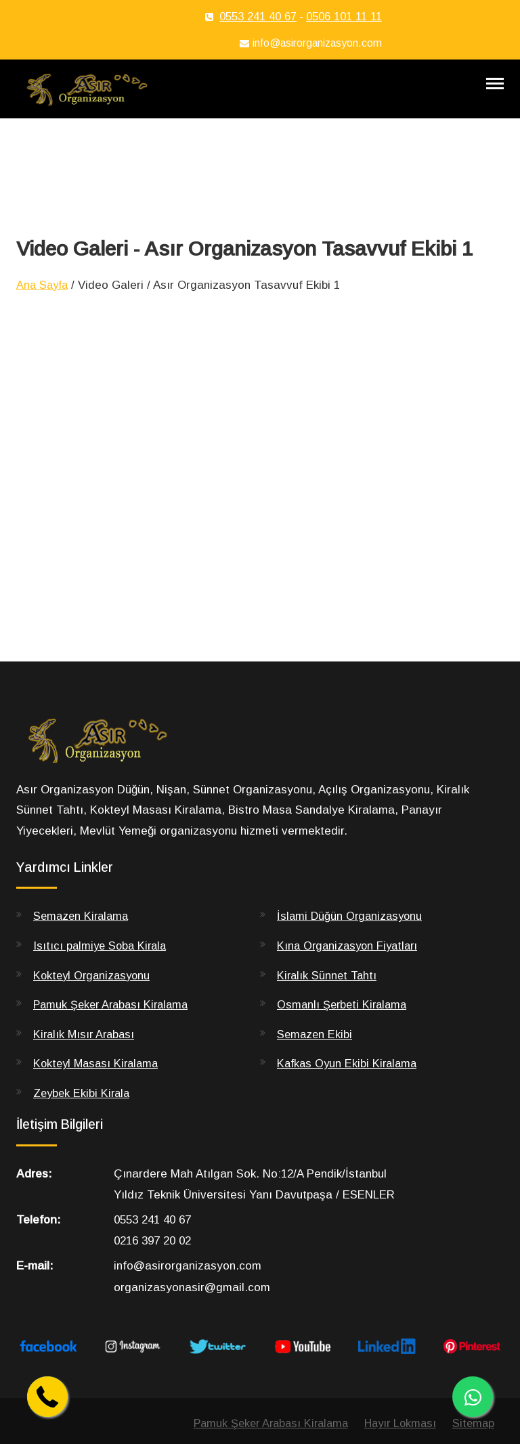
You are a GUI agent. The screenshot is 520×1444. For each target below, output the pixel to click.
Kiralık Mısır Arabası (86, 1048)
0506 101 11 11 (344, 16)
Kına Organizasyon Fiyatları (350, 960)
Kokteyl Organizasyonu (94, 989)
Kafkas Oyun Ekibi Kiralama (349, 1077)
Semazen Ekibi (315, 1048)
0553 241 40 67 (258, 16)
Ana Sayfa (43, 298)
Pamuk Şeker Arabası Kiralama (114, 1018)
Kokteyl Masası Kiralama (99, 1077)
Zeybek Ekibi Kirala (83, 1107)
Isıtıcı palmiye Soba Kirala (102, 960)
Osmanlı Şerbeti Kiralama (344, 1018)
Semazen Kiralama (83, 930)
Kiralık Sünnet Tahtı (328, 989)
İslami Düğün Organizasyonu (352, 930)
